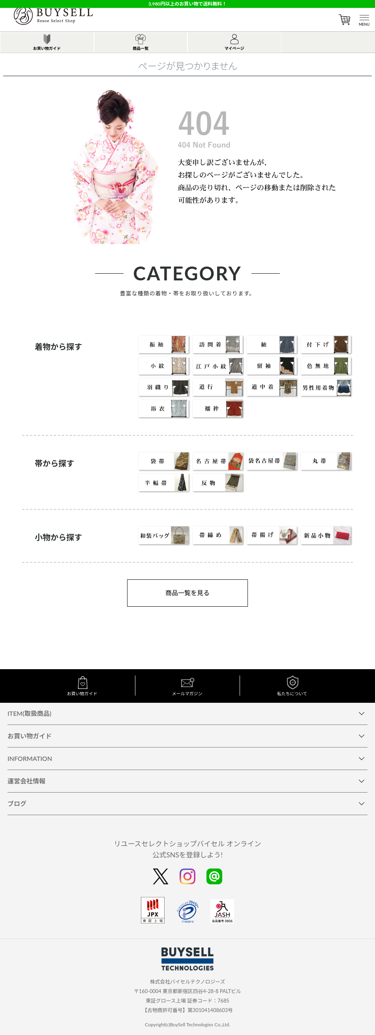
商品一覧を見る (187, 592)
